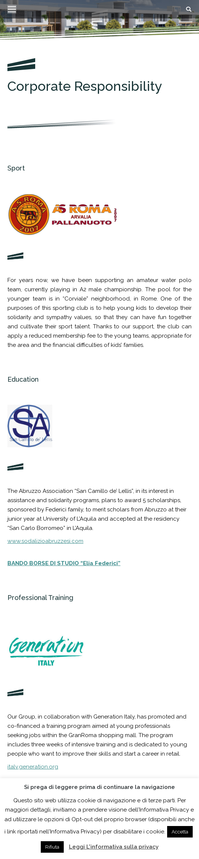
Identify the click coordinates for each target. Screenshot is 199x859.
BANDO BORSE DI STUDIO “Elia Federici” (63, 563)
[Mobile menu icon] (11, 9)
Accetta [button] (180, 832)
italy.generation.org (32, 766)
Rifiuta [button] (52, 847)
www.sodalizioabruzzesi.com (45, 541)
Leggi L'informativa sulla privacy (114, 846)
